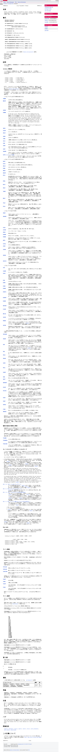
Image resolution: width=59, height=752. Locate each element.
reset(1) (6, 728)
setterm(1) (11, 728)
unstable (46, 22)
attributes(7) (29, 680)
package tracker (48, 8)
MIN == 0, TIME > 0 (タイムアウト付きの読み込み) (14, 492)
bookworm (5, 3)
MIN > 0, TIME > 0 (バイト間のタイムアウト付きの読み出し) (16, 501)
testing (46, 20)
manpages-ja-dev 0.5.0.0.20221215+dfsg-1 (25, 744)
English (46, 26)
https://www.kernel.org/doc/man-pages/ (33, 737)
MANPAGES (5, 0)
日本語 (46, 28)
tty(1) (28, 728)
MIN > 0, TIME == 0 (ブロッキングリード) (12, 488)
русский (46, 30)
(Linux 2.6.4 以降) (8, 154)
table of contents (49, 13)
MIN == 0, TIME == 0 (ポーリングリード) (12, 484)
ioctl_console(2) (34, 728)
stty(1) (16, 728)
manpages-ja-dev (10, 3)
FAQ (16, 2)
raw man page (48, 10)
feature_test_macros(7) (28, 51)
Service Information (22, 2)
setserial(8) (15, 603)
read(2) (29, 348)
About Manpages (10, 2)
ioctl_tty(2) (7, 729)
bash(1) (27, 323)
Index (5, 2)
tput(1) (20, 728)
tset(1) (24, 728)
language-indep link (49, 7)
